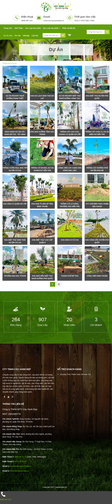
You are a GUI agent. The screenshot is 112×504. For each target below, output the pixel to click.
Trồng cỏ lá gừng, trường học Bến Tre (70, 205)
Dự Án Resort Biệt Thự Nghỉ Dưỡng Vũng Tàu (70, 97)
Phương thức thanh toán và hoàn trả (75, 374)
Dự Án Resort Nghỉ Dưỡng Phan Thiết (15, 97)
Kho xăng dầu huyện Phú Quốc (97, 241)
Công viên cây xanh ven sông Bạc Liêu (69, 169)
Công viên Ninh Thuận (97, 276)
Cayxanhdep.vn (61, 487)
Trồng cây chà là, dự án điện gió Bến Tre (97, 133)
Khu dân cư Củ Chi (70, 240)
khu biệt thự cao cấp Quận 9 (42, 241)
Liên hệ (35, 36)
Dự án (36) (8, 36)
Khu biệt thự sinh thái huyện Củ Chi (15, 241)
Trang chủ (8, 28)
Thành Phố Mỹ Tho (69, 276)
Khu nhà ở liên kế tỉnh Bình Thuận (42, 205)
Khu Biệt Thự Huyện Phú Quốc (97, 97)
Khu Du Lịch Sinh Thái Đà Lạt (42, 97)
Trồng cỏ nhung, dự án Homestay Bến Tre (42, 169)
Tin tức (17, 36)
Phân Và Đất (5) (68, 28)
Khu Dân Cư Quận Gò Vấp (15, 204)
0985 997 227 (5, 499)
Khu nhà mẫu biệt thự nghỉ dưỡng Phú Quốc (42, 277)
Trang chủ (6, 63)
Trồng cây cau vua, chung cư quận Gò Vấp (70, 133)
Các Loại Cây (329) (50, 28)
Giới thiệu (18, 28)
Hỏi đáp (26, 36)
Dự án (14, 63)
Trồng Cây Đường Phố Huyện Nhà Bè (97, 169)
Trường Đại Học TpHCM (15, 276)
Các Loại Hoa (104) (33, 28)
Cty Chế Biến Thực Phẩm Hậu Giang (97, 205)
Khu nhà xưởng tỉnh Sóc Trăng (42, 133)
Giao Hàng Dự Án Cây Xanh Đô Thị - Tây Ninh (14, 133)
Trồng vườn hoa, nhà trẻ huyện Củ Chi (15, 169)
